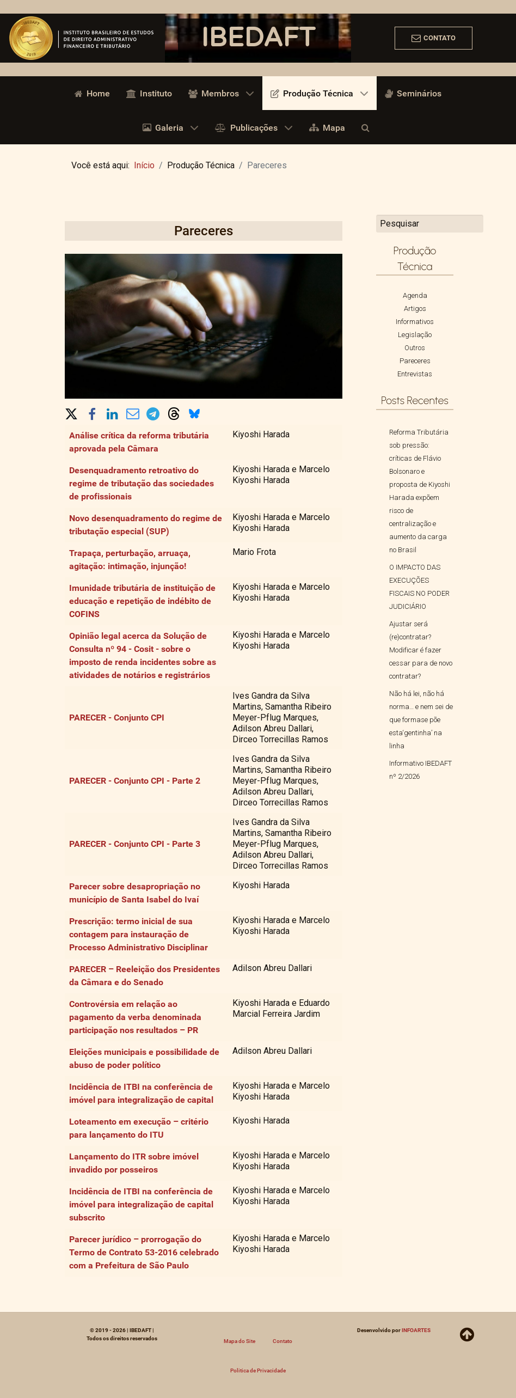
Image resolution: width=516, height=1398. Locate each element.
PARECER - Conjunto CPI (116, 717)
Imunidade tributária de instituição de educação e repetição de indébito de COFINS (142, 601)
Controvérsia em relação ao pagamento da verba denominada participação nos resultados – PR (135, 1017)
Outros (414, 348)
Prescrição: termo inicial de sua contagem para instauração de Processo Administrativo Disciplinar (138, 934)
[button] (71, 411)
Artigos (415, 308)
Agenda (415, 295)
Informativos (415, 322)
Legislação (415, 335)
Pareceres (415, 361)
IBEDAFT (258, 38)
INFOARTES (416, 1330)
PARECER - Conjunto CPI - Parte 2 (134, 781)
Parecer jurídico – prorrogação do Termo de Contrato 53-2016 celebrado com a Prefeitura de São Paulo (144, 1252)
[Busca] (367, 127)
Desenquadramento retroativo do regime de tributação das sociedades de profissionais (141, 483)
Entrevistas (414, 374)
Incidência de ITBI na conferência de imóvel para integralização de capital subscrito (141, 1204)
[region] (258, 38)
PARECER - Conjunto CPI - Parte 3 (134, 844)
